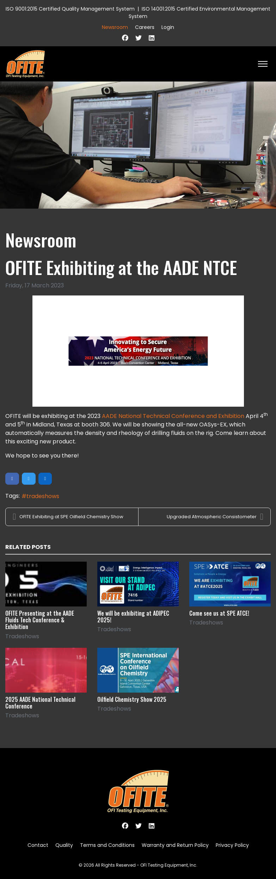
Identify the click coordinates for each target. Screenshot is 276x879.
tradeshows (42, 496)
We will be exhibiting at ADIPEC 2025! (133, 616)
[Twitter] (138, 38)
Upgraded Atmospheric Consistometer (215, 516)
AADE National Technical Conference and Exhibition (173, 416)
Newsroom (115, 27)
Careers (144, 27)
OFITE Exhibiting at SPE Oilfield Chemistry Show (68, 516)
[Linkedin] (151, 38)
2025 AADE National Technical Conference (40, 702)
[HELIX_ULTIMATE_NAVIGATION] (263, 63)
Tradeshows (22, 636)
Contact (37, 845)
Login (167, 27)
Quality (64, 845)
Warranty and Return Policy (175, 845)
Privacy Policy (232, 845)
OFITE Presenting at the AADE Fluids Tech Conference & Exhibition (39, 620)
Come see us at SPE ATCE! (219, 613)
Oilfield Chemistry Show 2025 (131, 699)
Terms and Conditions (107, 845)
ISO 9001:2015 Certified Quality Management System (70, 8)
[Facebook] (125, 38)
